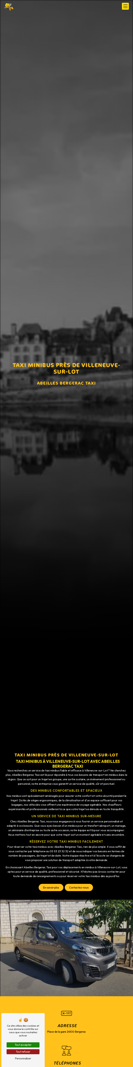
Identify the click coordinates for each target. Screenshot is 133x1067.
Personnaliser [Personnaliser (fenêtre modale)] (23, 1058)
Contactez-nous (79, 887)
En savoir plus (51, 887)
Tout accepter (23, 1044)
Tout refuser (23, 1051)
